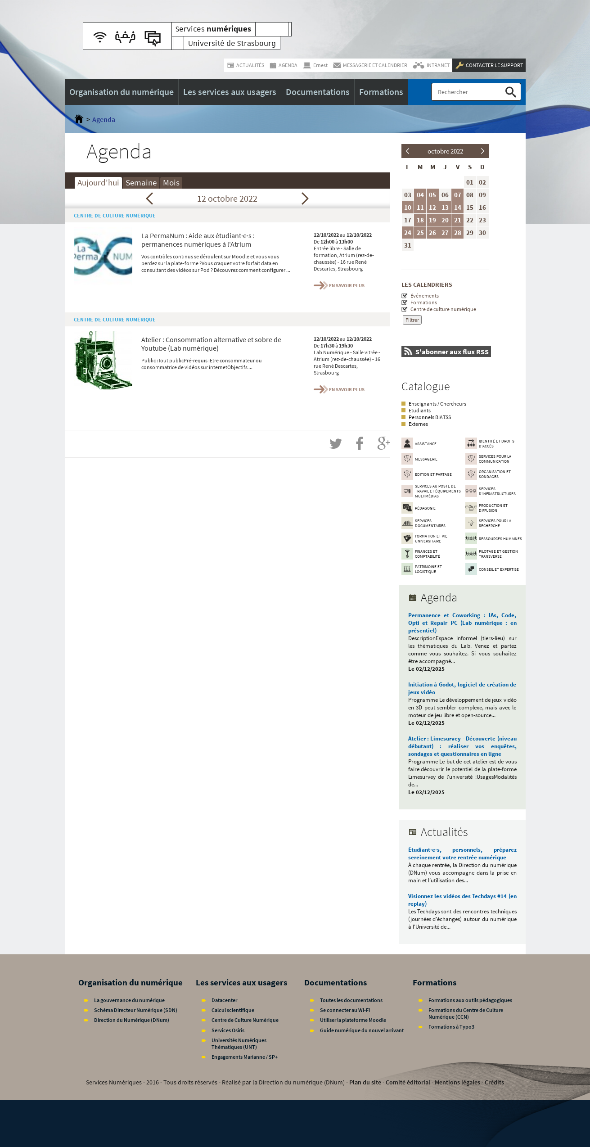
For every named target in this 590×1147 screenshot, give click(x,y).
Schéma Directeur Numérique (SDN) (135, 1010)
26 (432, 232)
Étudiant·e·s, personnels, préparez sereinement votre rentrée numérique (462, 853)
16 (482, 207)
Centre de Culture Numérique (245, 1019)
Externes (418, 423)
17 (407, 220)
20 (445, 220)
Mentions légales (457, 1082)
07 (457, 194)
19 (432, 220)
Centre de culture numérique (443, 309)
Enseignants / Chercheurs (437, 403)
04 (420, 194)
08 (469, 194)
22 (469, 220)
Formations (423, 302)
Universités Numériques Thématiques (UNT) (239, 1043)
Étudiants (420, 410)
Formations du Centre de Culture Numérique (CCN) (465, 1013)
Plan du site (365, 1082)
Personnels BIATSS (430, 417)
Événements (424, 295)
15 (469, 207)
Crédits (494, 1082)
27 (445, 232)
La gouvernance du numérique (129, 1000)
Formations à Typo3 (451, 1026)
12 (432, 207)
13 (445, 207)
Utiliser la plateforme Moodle (353, 1019)
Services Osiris (228, 1030)
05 (432, 194)
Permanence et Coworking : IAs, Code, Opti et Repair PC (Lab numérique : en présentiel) (462, 622)
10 (407, 207)
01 (469, 182)
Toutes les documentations (351, 1000)
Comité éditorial (408, 1082)
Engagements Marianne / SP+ (245, 1056)
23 (482, 220)
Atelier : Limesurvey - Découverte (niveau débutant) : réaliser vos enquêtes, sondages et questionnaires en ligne (462, 746)
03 (407, 194)
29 (469, 232)
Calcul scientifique (233, 1010)
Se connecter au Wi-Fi (345, 1010)
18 (420, 220)
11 (420, 207)
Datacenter (224, 1000)
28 (457, 232)
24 (407, 232)
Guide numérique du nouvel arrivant (362, 1030)
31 (407, 245)
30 (482, 232)
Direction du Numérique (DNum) (131, 1019)
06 (445, 194)
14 (457, 207)
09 (482, 194)
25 (420, 232)
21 (457, 220)
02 (482, 182)
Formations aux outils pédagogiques (470, 1000)
